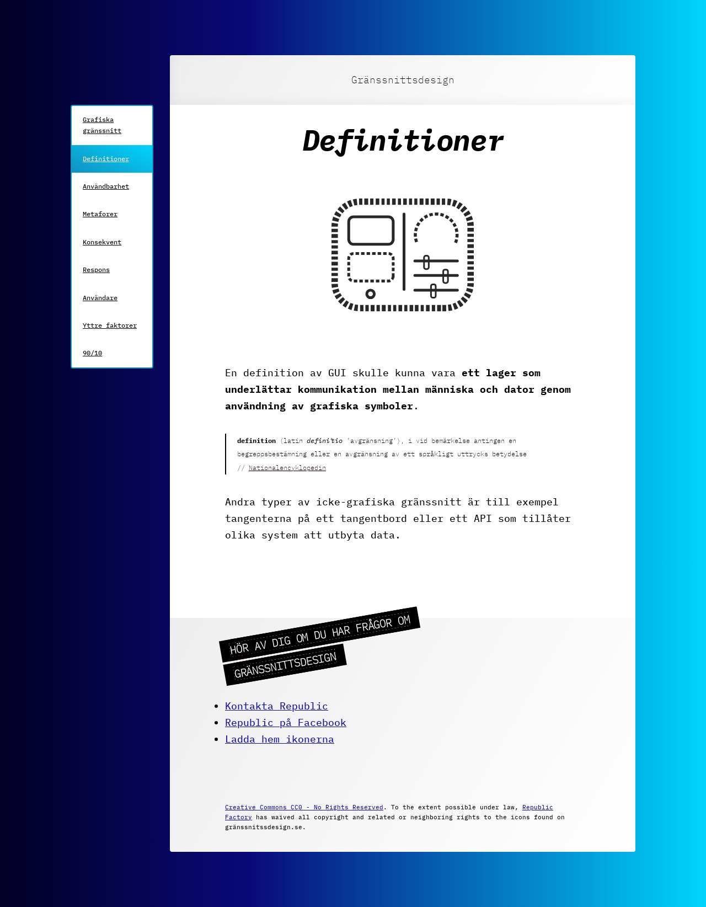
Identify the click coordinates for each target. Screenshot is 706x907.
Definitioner (106, 158)
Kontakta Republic (276, 706)
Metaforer (100, 214)
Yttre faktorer (110, 325)
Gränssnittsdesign (402, 79)
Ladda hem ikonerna (279, 739)
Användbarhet (106, 186)
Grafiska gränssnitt (102, 125)
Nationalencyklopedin (287, 467)
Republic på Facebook (285, 722)
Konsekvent (102, 242)
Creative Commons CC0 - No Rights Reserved (304, 807)
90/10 (92, 353)
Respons (96, 269)
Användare (100, 298)
